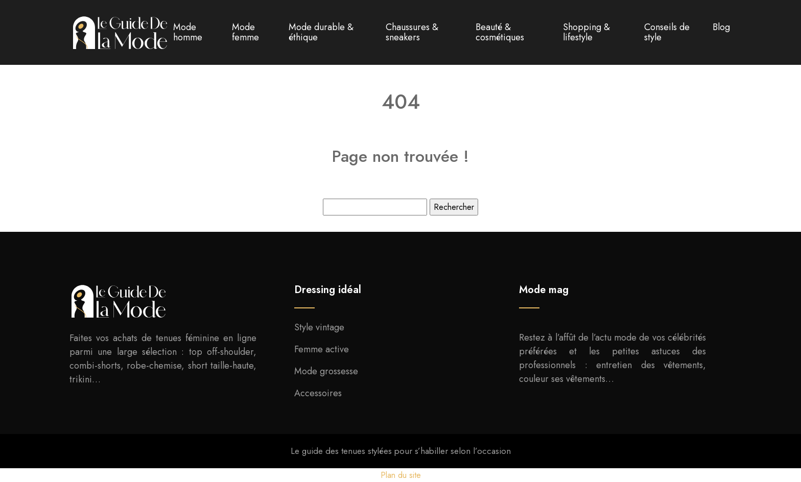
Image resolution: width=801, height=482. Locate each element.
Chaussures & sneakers (412, 32)
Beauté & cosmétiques (500, 32)
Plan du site (401, 475)
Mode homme (187, 32)
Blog (721, 27)
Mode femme (245, 32)
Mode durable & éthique (321, 32)
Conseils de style (667, 32)
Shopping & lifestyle (586, 32)
